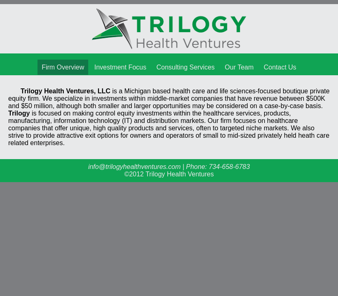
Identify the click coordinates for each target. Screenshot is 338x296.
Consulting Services (185, 67)
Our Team (239, 67)
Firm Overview (63, 67)
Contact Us (280, 67)
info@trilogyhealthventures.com (134, 166)
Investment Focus (120, 67)
